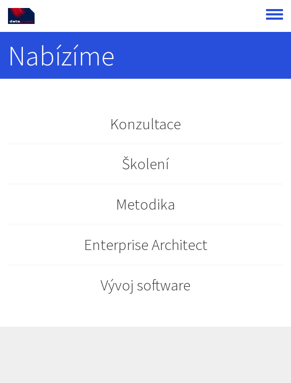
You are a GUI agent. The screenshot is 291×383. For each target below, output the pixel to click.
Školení (145, 163)
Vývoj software (145, 285)
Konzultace (145, 124)
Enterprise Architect (145, 244)
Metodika (145, 204)
